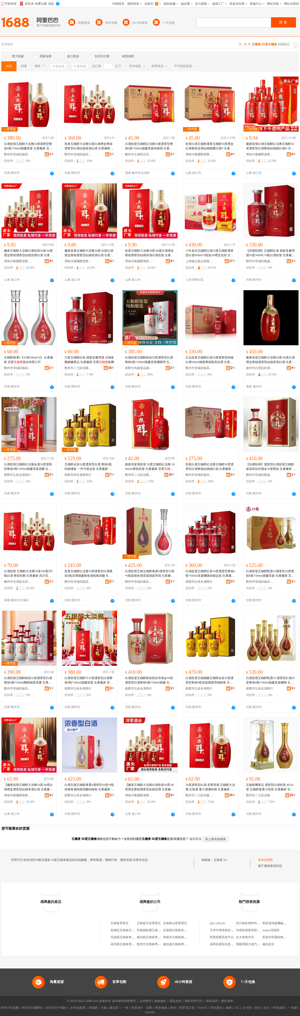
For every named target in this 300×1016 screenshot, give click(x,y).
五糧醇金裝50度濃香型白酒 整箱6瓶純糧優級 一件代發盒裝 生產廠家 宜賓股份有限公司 (88, 467)
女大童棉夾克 (245, 937)
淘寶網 (93, 1007)
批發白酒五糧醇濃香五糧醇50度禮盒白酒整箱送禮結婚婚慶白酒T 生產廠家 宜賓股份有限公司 (210, 146)
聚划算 (114, 1007)
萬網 (229, 1007)
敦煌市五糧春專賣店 (150, 944)
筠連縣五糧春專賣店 (124, 937)
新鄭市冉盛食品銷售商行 (138, 368)
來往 (257, 1007)
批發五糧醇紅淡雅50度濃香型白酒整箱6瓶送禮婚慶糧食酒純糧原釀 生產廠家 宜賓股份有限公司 (88, 573)
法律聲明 (145, 1001)
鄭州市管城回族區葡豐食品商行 (78, 154)
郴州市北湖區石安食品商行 (138, 154)
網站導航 (227, 1001)
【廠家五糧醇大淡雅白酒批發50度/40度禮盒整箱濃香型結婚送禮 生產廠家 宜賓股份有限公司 (149, 787)
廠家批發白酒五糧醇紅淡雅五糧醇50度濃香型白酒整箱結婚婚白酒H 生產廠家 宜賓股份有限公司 (270, 146)
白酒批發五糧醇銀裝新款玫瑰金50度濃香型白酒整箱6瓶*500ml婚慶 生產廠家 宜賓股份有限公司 (149, 680)
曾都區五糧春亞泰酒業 (125, 930)
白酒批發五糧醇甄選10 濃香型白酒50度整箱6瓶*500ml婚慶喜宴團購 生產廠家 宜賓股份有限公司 (270, 680)
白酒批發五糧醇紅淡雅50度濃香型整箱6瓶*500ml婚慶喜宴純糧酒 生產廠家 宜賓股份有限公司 (149, 146)
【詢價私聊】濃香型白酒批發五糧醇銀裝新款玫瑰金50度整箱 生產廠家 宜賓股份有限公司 (271, 467)
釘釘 (267, 1007)
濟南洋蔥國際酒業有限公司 (199, 154)
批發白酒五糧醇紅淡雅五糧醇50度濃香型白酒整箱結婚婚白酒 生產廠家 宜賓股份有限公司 (210, 467)
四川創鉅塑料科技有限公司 (254, 923)
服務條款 (160, 1001)
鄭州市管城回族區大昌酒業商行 (199, 368)
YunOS (202, 1007)
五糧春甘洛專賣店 (149, 923)
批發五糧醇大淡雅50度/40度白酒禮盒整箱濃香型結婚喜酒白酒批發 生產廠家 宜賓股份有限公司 (149, 253)
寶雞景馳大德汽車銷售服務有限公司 (260, 944)
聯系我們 (212, 1001)
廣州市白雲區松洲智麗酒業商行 (260, 368)
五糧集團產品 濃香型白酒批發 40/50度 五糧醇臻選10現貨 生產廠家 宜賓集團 (269, 787)
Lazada (149, 1012)
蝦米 (173, 1007)
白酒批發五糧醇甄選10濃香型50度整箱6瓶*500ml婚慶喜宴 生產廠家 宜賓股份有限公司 (270, 573)
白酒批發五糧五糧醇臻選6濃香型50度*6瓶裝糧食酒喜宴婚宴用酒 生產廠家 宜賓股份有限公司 (149, 573)
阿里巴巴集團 (10, 1007)
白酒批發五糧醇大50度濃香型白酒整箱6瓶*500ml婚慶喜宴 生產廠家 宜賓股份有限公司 (88, 680)
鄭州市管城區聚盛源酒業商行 (260, 261)
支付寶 (246, 1007)
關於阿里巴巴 (194, 1001)
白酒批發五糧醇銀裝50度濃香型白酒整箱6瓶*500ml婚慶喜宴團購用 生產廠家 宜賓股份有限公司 (149, 360)
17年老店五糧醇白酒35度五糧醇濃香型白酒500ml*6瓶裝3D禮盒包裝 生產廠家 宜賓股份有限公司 (210, 253)
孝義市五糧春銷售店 (176, 937)
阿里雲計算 (186, 1007)
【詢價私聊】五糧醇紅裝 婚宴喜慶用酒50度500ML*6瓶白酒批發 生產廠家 (270, 253)
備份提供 (268, 944)
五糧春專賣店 (119, 923)
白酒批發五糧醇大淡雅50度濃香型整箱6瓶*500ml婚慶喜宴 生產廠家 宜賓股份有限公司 (28, 146)
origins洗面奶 (271, 930)
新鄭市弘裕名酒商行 (17, 475)
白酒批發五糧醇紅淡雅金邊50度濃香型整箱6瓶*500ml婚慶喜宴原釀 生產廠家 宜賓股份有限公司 (28, 467)
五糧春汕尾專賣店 (175, 923)
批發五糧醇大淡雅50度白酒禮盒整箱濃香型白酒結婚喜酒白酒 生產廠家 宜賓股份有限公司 (89, 146)
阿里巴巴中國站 (56, 1007)
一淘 (125, 1007)
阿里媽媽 (161, 1007)
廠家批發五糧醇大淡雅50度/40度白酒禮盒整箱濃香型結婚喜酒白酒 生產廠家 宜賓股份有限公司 (88, 253)
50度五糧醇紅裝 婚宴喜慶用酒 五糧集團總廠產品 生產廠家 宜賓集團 (89, 360)
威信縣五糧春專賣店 (150, 937)
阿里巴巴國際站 (32, 1007)
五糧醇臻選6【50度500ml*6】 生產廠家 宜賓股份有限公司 (28, 360)
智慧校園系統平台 (222, 937)
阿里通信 (216, 1007)
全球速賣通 (77, 1007)
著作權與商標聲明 (124, 1001)
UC (237, 1007)
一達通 (292, 1007)
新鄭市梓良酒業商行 (78, 475)
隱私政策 (176, 1001)
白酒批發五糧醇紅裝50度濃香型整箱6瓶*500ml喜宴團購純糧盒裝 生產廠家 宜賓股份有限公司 (210, 573)
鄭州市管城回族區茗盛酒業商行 (18, 368)
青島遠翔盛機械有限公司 (278, 923)
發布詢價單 (265, 860)
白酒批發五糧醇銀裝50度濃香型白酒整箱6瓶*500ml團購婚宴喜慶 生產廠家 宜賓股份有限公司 (28, 680)
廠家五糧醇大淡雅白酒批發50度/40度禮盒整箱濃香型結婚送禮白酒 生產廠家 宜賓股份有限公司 (28, 253)
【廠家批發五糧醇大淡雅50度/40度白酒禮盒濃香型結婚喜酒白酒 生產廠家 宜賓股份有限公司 (28, 787)
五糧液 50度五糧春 (226, 860)
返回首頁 (196, 839)
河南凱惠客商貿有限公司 (252, 930)
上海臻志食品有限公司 (199, 261)
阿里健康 (279, 1007)
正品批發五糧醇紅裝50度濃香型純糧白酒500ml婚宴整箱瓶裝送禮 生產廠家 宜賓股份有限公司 (210, 360)
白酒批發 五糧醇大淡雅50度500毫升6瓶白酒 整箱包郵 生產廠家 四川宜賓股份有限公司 (28, 573)
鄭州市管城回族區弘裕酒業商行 (18, 154)
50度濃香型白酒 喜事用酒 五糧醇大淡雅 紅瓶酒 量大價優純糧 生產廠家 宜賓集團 (210, 787)
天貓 (104, 1007)
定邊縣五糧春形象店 (176, 930)
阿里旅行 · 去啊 (141, 1007)
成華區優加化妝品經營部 (226, 944)
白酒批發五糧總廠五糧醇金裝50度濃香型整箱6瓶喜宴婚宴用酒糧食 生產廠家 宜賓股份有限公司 (210, 680)
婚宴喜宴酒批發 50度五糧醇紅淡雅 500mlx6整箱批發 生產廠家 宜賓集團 (149, 467)
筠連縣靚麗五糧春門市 (152, 930)
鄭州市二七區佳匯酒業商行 (78, 368)
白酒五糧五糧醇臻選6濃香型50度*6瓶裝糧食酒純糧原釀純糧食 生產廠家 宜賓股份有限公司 (89, 787)
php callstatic (218, 923)
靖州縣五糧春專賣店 (124, 944)
